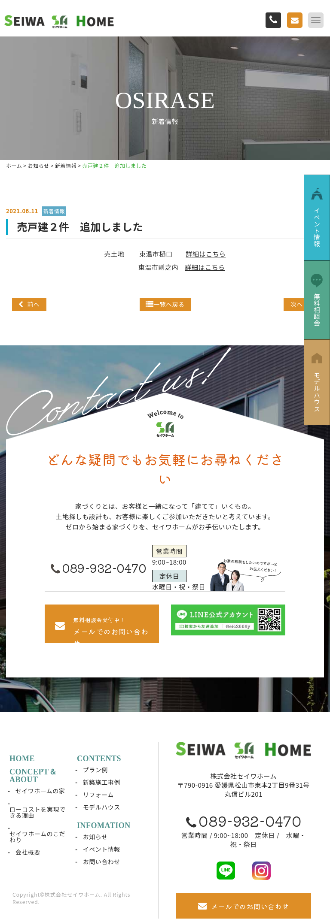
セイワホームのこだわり (37, 837)
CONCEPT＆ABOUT (33, 775)
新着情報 (54, 211)
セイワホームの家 (40, 791)
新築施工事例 (101, 782)
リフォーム (98, 795)
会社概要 (27, 852)
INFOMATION (104, 825)
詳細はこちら (206, 253)
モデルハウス (101, 807)
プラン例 (95, 770)
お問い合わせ (101, 862)
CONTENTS (99, 758)
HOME (22, 758)
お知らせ (95, 837)
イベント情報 (101, 849)
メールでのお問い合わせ (243, 906)
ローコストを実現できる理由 (37, 812)
